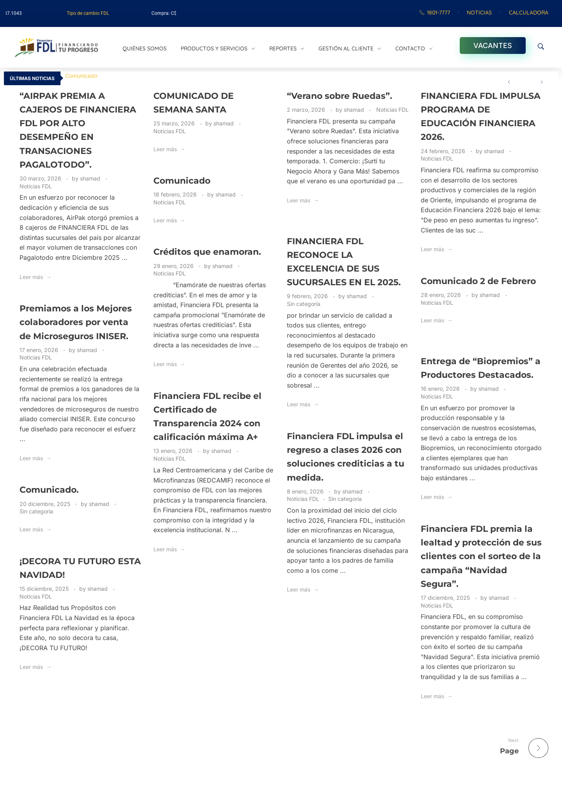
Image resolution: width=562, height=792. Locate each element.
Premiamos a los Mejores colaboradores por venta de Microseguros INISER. (76, 322)
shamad (91, 178)
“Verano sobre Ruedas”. (339, 96)
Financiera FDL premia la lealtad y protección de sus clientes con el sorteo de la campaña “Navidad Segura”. (481, 556)
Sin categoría (303, 303)
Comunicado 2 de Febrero (478, 281)
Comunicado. (49, 489)
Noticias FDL (36, 186)
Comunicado (81, 75)
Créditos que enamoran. (207, 252)
